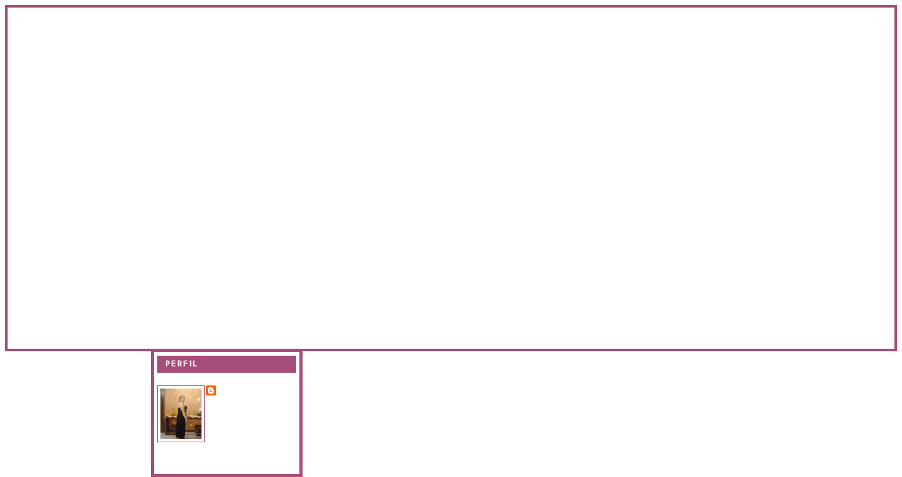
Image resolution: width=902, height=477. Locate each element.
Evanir (234, 389)
